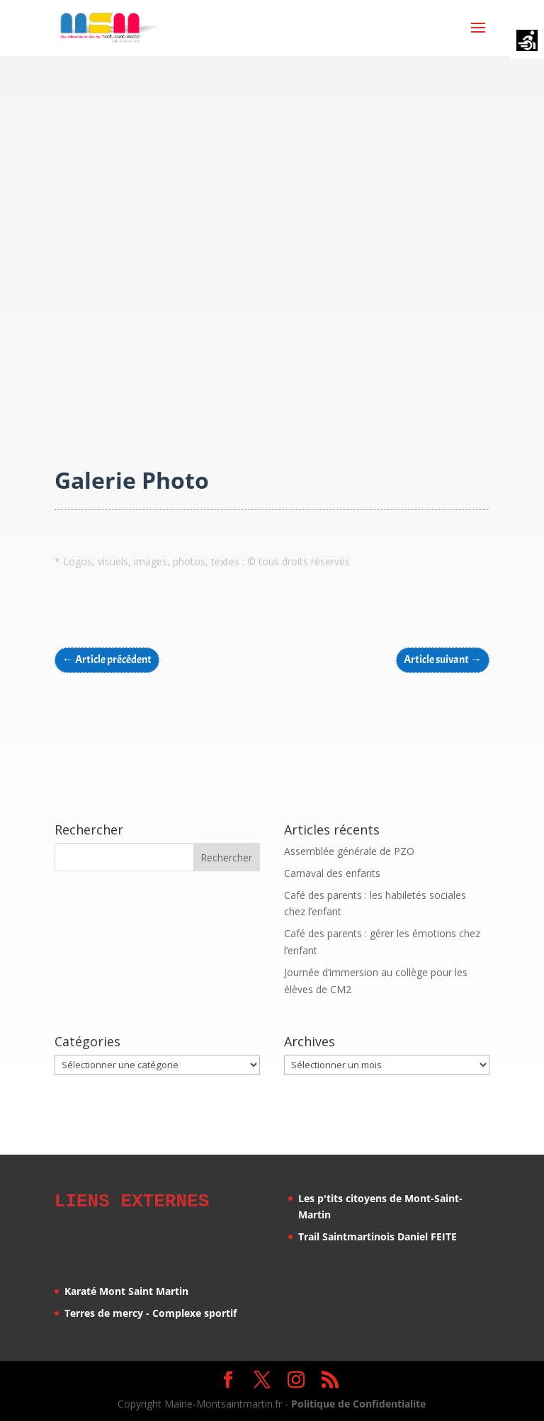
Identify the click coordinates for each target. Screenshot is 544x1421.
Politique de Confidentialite (358, 1401)
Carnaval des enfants (332, 873)
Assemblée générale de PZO (349, 851)
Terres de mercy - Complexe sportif (150, 1311)
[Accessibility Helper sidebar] (527, 42)
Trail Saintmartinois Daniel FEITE (377, 1236)
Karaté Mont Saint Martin (126, 1289)
